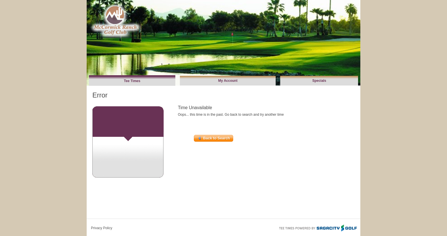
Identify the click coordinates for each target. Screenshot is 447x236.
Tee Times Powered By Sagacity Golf (317, 227)
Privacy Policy (101, 228)
